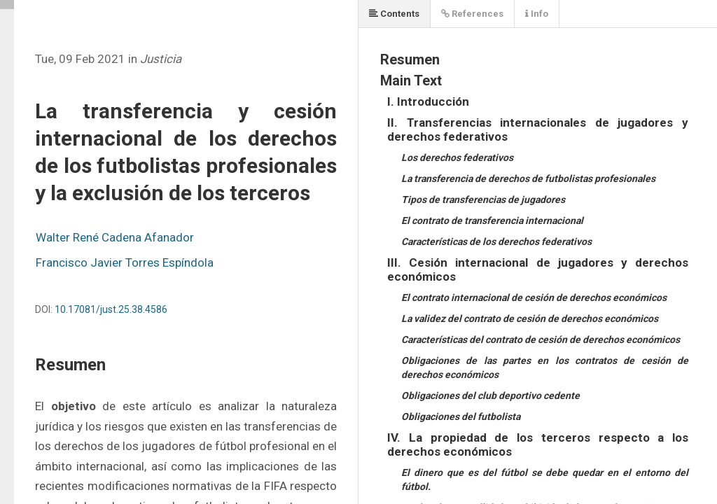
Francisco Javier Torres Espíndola (125, 262)
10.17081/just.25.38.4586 (111, 309)
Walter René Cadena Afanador (115, 237)
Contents (394, 13)
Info (536, 13)
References (472, 13)
